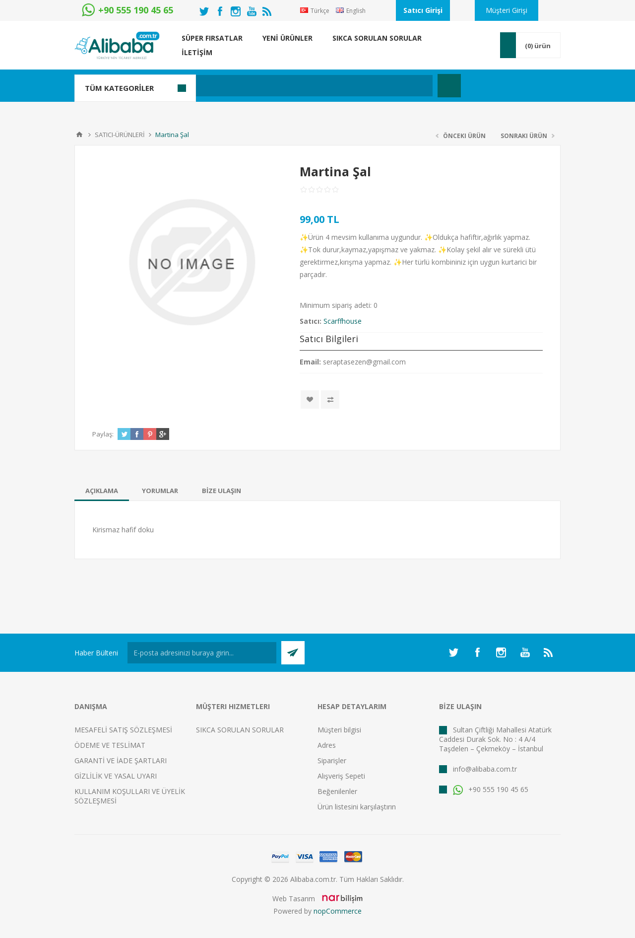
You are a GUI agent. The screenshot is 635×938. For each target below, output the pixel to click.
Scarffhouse (342, 321)
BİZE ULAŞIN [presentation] (221, 490)
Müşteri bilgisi (339, 729)
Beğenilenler (337, 791)
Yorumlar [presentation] (160, 490)
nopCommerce (338, 911)
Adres (327, 745)
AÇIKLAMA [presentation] (101, 490)
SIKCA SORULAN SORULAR (240, 729)
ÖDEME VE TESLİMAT (109, 745)
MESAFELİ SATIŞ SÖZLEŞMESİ (123, 729)
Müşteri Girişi (506, 10)
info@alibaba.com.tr (485, 769)
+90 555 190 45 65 (490, 789)
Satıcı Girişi (423, 10)
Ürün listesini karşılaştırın (357, 806)
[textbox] (270, 85)
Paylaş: (103, 434)
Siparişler (332, 760)
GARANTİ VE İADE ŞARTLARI (120, 760)
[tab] (101, 490)
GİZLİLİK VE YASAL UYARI (115, 776)
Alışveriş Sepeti (341, 776)
